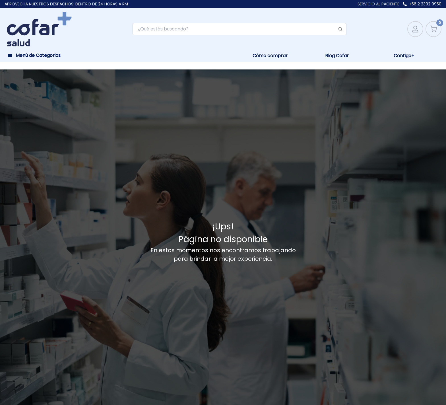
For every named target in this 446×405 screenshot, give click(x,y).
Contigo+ (404, 55)
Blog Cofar (337, 55)
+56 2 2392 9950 (425, 4)
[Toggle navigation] (34, 54)
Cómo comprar (270, 55)
